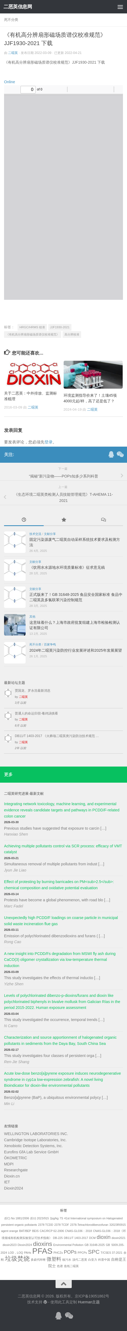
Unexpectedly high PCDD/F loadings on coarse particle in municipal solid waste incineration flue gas (61, 921)
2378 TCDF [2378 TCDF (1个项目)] (61, 1224)
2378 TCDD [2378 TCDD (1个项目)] (45, 1224)
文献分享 (50, 533)
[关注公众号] (119, 454)
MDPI (8, 1164)
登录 (48, 442)
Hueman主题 (89, 1302)
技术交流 (35, 533)
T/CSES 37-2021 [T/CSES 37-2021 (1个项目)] (111, 1252)
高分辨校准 (71, 334)
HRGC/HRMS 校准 (32, 327)
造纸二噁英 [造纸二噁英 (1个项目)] (71, 1266)
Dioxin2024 (13, 1188)
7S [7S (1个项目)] (61, 1218)
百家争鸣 (50, 644)
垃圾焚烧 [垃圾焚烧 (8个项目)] (17, 1258)
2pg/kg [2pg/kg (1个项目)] (54, 1218)
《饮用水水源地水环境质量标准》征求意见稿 (67, 567)
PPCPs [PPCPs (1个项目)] (82, 1252)
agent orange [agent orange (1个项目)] (9, 1230)
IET (7, 1182)
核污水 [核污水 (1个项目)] (66, 1259)
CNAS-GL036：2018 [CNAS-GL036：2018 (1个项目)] (78, 1230)
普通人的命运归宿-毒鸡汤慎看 (36, 713)
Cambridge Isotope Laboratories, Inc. (35, 1140)
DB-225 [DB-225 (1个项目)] (58, 1237)
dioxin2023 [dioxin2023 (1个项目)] (10, 1244)
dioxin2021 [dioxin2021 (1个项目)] (119, 1237)
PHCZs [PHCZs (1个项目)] (58, 1252)
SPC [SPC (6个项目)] (93, 1252)
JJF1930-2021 (60, 327)
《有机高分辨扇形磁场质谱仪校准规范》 (32, 334)
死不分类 (11, 20)
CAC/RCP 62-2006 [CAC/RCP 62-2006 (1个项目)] (52, 1230)
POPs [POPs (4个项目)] (70, 1252)
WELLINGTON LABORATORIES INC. (36, 1134)
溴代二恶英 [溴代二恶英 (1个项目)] (79, 1259)
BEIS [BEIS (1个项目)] (35, 1230)
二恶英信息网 (18, 6)
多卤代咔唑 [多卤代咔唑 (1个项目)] (38, 1259)
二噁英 (13, 53)
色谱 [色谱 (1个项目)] (60, 1266)
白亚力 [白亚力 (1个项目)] (92, 1259)
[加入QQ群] (111, 454)
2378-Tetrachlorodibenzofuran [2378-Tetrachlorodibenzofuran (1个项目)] (89, 1224)
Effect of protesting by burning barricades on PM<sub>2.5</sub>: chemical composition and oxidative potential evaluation (59, 885)
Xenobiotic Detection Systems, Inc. (33, 1146)
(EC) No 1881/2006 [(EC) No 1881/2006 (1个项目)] (16, 1218)
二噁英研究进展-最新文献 (24, 794)
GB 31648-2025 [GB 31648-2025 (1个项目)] (94, 1244)
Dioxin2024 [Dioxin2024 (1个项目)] (25, 1244)
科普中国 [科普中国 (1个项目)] (104, 1259)
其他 (32, 616)
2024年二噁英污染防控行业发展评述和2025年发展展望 (75, 650)
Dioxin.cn (12, 1176)
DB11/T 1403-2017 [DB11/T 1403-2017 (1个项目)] (76, 1237)
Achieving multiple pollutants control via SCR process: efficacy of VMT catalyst (63, 849)
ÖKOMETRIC (15, 1158)
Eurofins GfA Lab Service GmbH (31, 1152)
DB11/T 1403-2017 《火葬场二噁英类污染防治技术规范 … (57, 736)
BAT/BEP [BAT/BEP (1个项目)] (25, 1230)
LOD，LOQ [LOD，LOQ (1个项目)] (15, 1252)
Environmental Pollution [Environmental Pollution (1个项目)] (68, 1244)
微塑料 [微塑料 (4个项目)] (54, 1259)
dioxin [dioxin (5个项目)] (104, 1237)
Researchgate (16, 1170)
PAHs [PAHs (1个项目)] (27, 1252)
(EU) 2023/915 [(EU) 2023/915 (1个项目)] (39, 1218)
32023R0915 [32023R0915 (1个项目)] (117, 1224)
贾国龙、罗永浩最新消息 (32, 690)
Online (9, 82)
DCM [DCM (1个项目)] (92, 1237)
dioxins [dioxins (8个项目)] (42, 1243)
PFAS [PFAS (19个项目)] (42, 1250)
